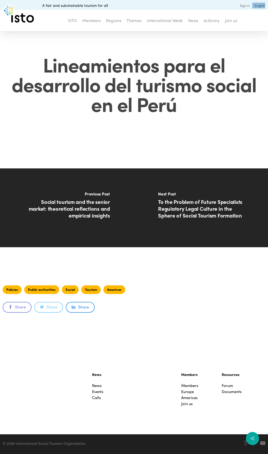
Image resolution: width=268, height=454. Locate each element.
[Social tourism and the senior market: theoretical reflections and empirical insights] (67, 207)
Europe (187, 392)
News (97, 386)
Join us (187, 404)
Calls (96, 398)
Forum (227, 386)
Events (97, 392)
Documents (232, 392)
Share (17, 307)
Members (189, 386)
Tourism (91, 289)
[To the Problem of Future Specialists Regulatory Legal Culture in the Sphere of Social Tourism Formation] (201, 207)
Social (70, 289)
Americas (114, 289)
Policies (12, 289)
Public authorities (41, 289)
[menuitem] (260, 5)
